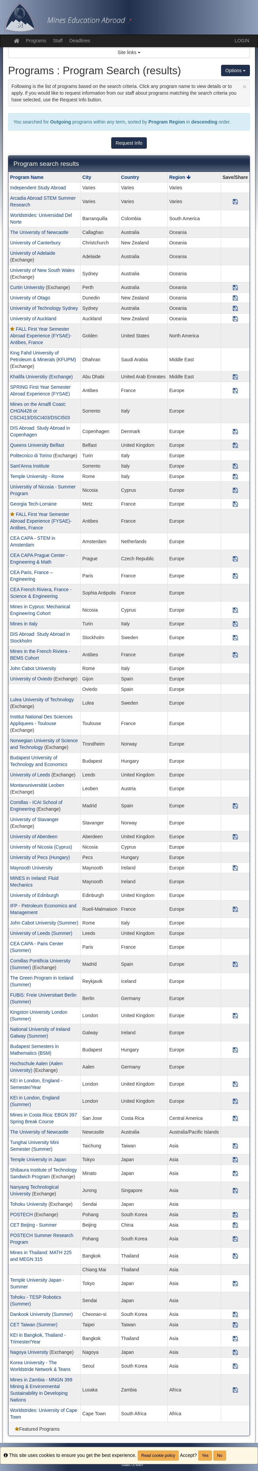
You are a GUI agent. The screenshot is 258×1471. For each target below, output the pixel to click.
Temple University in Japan (38, 1159)
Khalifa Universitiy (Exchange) (41, 376)
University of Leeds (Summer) (41, 933)
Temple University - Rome (37, 476)
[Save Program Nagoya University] (235, 1352)
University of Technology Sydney (44, 308)
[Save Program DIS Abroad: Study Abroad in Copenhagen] (235, 431)
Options (235, 70)
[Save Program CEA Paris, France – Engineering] (235, 575)
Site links (129, 52)
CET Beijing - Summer (33, 1225)
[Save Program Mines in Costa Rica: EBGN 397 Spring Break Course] (235, 1118)
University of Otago (30, 297)
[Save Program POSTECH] (235, 1214)
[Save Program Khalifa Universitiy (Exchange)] (235, 376)
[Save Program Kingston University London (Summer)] (235, 1015)
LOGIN (241, 40)
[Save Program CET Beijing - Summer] (235, 1225)
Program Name (27, 177)
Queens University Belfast (37, 445)
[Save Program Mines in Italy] (235, 623)
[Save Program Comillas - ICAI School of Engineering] (235, 805)
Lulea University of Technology (42, 699)
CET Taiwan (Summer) (33, 1324)
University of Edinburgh (34, 895)
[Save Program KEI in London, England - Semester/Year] (235, 1084)
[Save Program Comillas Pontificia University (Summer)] (235, 964)
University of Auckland (33, 318)
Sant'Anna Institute (29, 466)
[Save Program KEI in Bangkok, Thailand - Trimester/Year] (235, 1338)
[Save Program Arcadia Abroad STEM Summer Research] (235, 201)
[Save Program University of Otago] (235, 297)
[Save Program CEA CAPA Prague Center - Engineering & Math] (235, 558)
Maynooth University (31, 867)
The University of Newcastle (39, 232)
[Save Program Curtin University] (235, 287)
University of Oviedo (31, 678)
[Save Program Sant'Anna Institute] (235, 466)
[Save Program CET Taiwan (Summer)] (235, 1324)
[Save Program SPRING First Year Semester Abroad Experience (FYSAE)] (235, 390)
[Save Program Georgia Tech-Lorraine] (235, 504)
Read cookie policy (158, 1455)
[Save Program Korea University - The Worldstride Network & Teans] (235, 1366)
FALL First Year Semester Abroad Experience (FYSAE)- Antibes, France (41, 335)
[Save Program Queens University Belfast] (235, 445)
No (219, 1455)
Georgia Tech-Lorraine (33, 504)
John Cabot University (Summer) (44, 923)
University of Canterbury (35, 242)
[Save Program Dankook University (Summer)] (235, 1314)
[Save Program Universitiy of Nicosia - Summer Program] (235, 490)
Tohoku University (28, 1204)
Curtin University (27, 287)
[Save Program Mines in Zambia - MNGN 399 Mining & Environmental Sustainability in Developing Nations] (235, 1389)
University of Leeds (30, 774)
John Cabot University (33, 668)
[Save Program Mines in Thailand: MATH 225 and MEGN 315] (235, 1256)
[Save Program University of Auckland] (235, 318)
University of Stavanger (34, 819)
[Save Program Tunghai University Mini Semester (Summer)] (235, 1145)
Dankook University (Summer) (41, 1314)
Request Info (129, 143)
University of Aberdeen (33, 836)
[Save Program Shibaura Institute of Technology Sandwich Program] (235, 1173)
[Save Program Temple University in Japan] (235, 1159)
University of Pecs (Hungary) (40, 857)
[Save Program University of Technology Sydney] (235, 308)
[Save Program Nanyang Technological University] (235, 1190)
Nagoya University (29, 1352)
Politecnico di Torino (31, 455)
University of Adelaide (32, 253)
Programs (36, 40)
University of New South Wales (42, 270)
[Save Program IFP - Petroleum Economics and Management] (235, 909)
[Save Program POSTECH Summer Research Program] (235, 1238)
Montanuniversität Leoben (37, 785)
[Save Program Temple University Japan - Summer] (235, 1283)
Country (130, 177)
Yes (205, 1455)
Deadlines (79, 40)
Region (180, 177)
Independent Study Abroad (38, 187)
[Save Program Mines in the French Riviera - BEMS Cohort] (235, 654)
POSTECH (21, 1214)
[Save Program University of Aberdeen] (235, 836)
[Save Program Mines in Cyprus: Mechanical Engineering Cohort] (235, 610)
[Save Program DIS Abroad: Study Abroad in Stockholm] (235, 637)
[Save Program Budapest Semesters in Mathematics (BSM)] (235, 1049)
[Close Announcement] (245, 86)
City (86, 177)
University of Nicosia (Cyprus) (41, 847)
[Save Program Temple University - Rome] (235, 476)
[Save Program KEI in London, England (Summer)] (235, 1101)
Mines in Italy (24, 623)
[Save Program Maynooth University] (235, 867)
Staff (58, 40)
